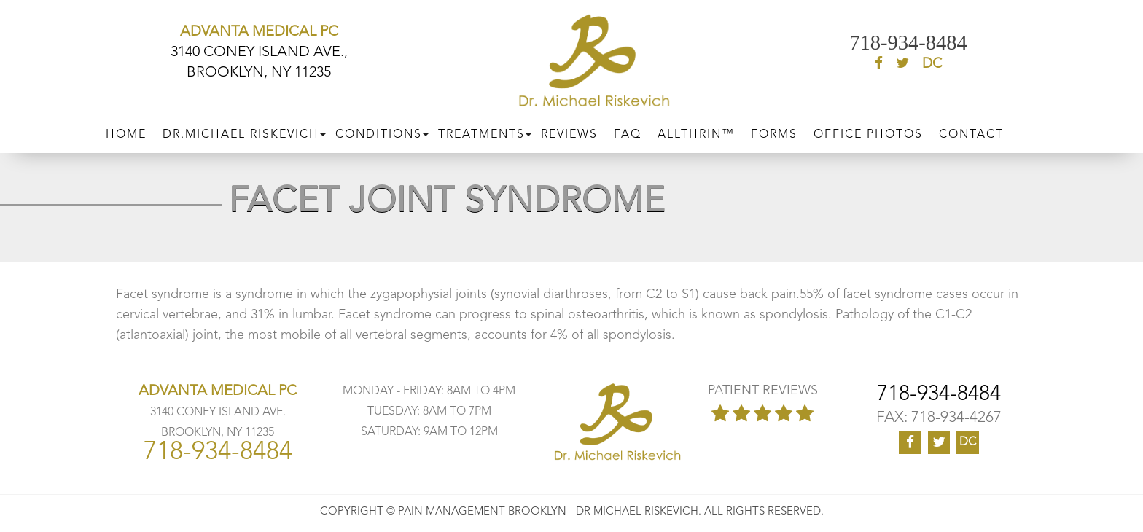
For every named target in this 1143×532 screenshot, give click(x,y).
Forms (774, 130)
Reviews (569, 130)
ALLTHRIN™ (696, 130)
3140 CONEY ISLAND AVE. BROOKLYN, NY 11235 (218, 412)
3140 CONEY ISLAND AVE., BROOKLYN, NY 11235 (259, 52)
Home (126, 130)
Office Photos (868, 130)
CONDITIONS (378, 130)
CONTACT (971, 130)
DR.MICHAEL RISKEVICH (241, 130)
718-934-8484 (908, 43)
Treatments (481, 130)
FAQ (627, 130)
